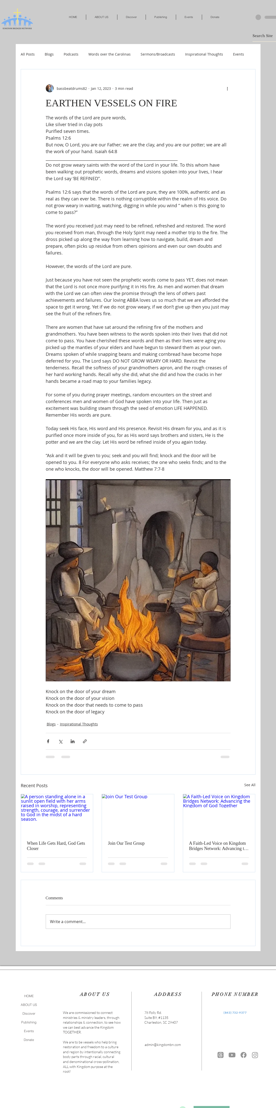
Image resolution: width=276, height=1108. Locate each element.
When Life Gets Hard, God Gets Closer (56, 846)
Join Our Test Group (126, 843)
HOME (29, 996)
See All (250, 784)
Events (238, 54)
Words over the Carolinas (109, 54)
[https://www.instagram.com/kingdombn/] (255, 1055)
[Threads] (221, 1055)
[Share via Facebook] (48, 741)
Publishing (28, 1022)
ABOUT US (29, 1005)
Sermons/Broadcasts (158, 54)
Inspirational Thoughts (204, 54)
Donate (29, 1040)
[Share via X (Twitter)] (60, 741)
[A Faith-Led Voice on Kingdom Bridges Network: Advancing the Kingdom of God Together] (219, 814)
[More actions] (228, 88)
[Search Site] (264, 35)
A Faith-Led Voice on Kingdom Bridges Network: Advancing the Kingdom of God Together (218, 846)
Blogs (49, 54)
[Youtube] (232, 1055)
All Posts (28, 54)
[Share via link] (84, 741)
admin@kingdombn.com (163, 1044)
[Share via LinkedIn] (72, 741)
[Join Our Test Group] (138, 814)
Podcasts (71, 54)
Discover (28, 1013)
